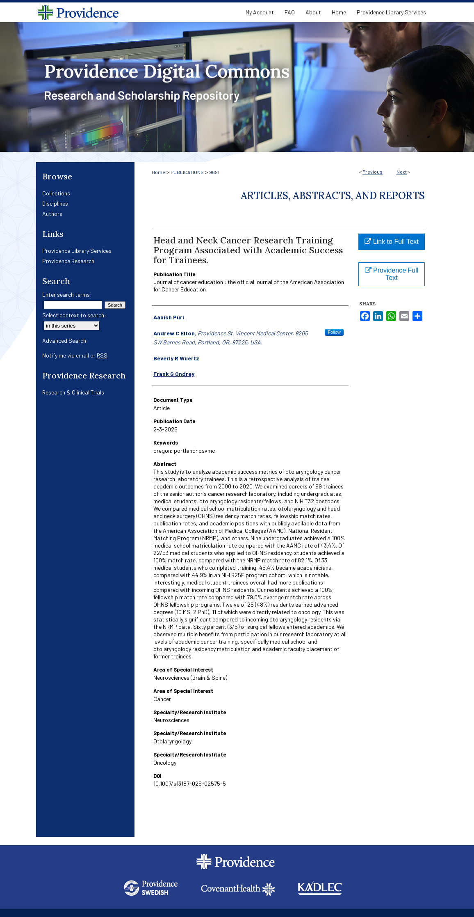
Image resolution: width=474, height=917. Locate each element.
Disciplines (55, 203)
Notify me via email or (74, 355)
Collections (56, 193)
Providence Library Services (77, 250)
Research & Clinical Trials (73, 392)
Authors (52, 213)
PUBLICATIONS (187, 172)
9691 (214, 172)
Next (402, 171)
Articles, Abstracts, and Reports (333, 195)
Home (158, 172)
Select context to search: (74, 315)
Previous (372, 171)
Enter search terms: (67, 294)
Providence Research (68, 260)
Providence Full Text (392, 274)
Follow (334, 332)
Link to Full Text (391, 241)
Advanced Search (64, 340)
